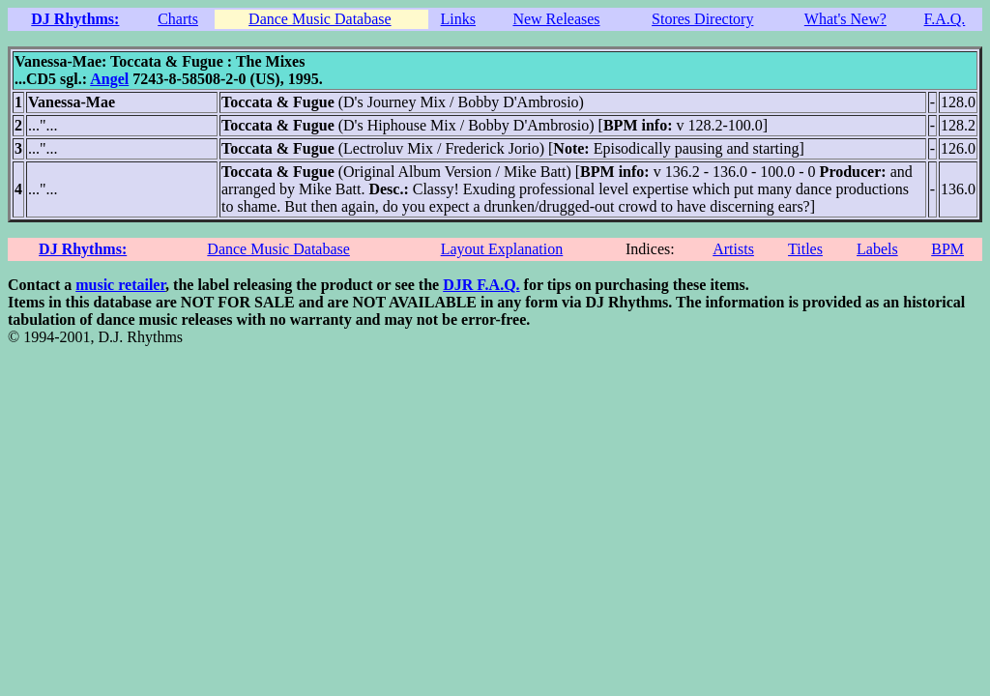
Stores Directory (702, 19)
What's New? (845, 19)
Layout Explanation (502, 249)
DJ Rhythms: (75, 19)
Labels (877, 249)
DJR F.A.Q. (481, 284)
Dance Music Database (320, 19)
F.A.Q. (945, 19)
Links (458, 19)
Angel (109, 79)
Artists (733, 249)
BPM (947, 249)
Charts (178, 19)
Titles (805, 249)
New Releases (555, 19)
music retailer (120, 284)
